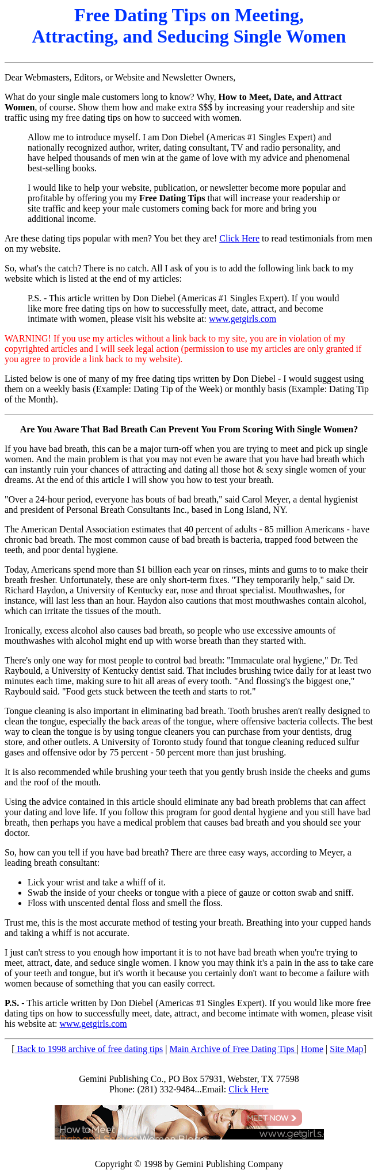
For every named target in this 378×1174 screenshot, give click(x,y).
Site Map (346, 1049)
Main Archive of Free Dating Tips (232, 1049)
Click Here (239, 238)
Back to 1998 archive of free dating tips (89, 1049)
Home (312, 1049)
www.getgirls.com (242, 319)
